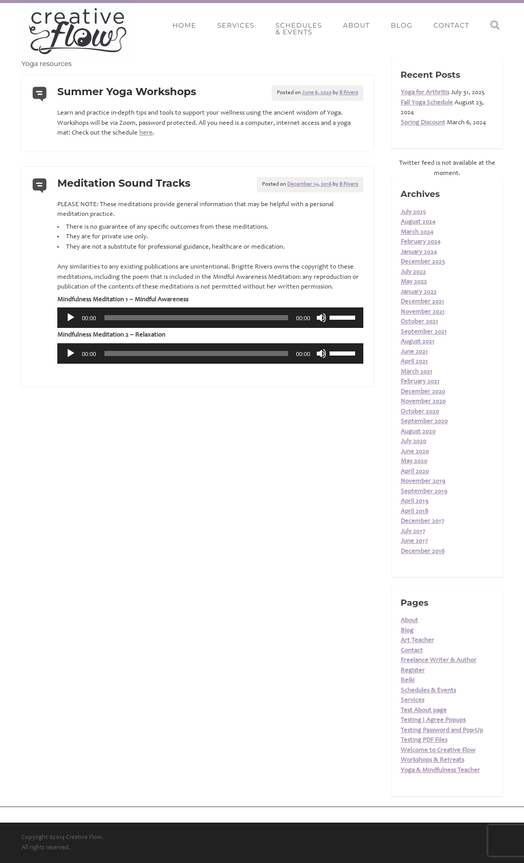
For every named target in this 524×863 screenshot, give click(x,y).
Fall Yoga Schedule (427, 103)
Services (236, 25)
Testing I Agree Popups (433, 720)
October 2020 (420, 412)
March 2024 (417, 232)
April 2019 (414, 501)
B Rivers (348, 93)
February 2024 (421, 242)
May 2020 (414, 461)
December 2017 (422, 521)
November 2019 (423, 481)
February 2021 (420, 382)
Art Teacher (417, 640)
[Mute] (321, 318)
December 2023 (423, 262)
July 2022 (413, 272)
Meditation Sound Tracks (123, 183)
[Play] (71, 318)
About (356, 25)
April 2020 (415, 472)
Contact (451, 25)
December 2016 (423, 551)
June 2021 (414, 352)
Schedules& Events (298, 28)
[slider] (196, 317)
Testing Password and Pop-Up (442, 730)
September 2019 (424, 492)
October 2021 (419, 322)
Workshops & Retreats (432, 760)
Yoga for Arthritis (425, 93)
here (145, 133)
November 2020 (423, 402)
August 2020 (418, 432)
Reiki (407, 680)
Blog (401, 25)
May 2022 (414, 282)
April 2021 (414, 362)
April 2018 (414, 511)
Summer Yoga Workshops (126, 91)
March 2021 (416, 372)
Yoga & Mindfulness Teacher (440, 770)
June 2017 (414, 541)
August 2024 (418, 222)
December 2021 (422, 302)
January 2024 (419, 252)
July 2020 (413, 441)
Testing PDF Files (424, 740)
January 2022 (418, 292)
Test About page (424, 710)
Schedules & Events (428, 691)
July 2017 (413, 531)
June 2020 (415, 452)
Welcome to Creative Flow (438, 750)
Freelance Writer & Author (438, 660)
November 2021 (423, 312)
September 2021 (424, 332)
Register (413, 671)
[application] (210, 317)
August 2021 (417, 342)
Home (184, 25)
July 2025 (413, 212)
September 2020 (424, 421)
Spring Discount (423, 123)
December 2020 (423, 392)
